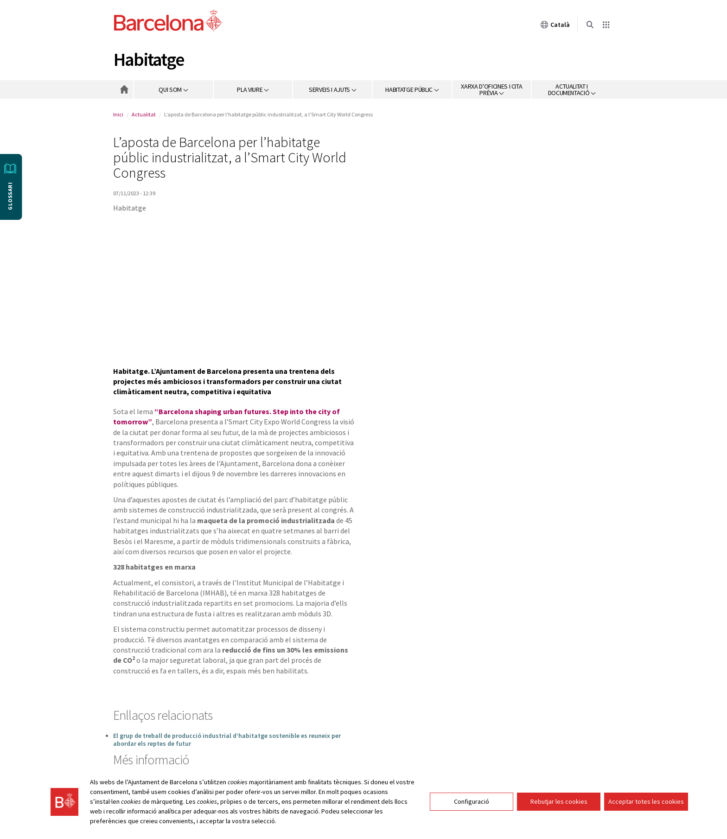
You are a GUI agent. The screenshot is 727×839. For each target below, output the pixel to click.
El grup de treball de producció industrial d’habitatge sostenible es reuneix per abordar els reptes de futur (227, 739)
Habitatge (149, 59)
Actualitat (144, 114)
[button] (174, 89)
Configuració (471, 801)
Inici (118, 114)
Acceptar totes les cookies (646, 801)
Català (555, 24)
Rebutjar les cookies (558, 801)
